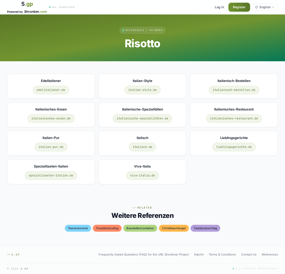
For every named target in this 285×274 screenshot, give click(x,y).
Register (239, 7)
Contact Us (248, 254)
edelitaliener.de (51, 90)
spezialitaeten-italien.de (51, 175)
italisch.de (142, 147)
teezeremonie (78, 228)
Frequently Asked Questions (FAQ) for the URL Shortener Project (144, 254)
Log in (219, 7)
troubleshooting (107, 228)
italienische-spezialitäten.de (142, 118)
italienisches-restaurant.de (234, 118)
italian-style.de (142, 90)
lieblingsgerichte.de (234, 147)
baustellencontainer (140, 228)
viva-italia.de (142, 175)
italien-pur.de (51, 147)
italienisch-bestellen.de (234, 90)
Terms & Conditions (222, 254)
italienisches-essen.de (51, 118)
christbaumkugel (174, 228)
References (270, 254)
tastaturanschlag (205, 228)
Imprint (199, 254)
